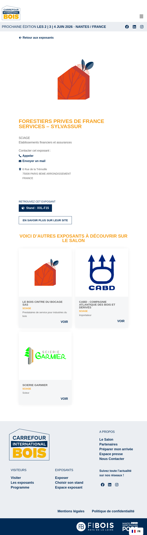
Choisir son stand (69, 482)
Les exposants (22, 482)
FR (136, 531)
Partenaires (108, 444)
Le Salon (106, 439)
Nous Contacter (111, 459)
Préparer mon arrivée (116, 449)
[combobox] (136, 531)
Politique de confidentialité (113, 511)
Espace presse (111, 454)
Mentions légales (71, 511)
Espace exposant (68, 487)
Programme (20, 487)
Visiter (16, 478)
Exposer (61, 478)
